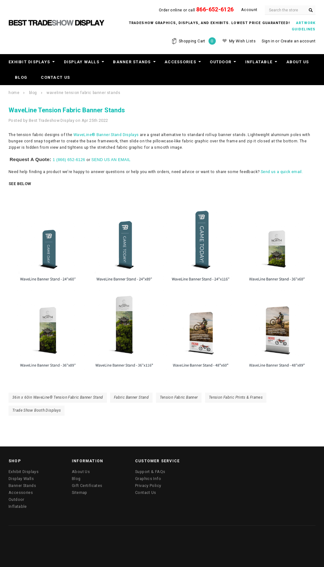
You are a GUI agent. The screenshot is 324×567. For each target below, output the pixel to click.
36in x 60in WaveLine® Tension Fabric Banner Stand (57, 397)
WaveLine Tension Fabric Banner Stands (83, 92)
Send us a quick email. (282, 171)
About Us (297, 61)
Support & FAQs (150, 471)
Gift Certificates (87, 485)
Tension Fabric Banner (179, 397)
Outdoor (220, 61)
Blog (21, 77)
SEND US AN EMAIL (111, 160)
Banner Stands (132, 61)
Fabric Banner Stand (131, 397)
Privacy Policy (148, 485)
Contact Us (55, 77)
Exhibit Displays (29, 61)
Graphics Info (148, 478)
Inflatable (259, 61)
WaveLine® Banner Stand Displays (106, 134)
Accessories (180, 61)
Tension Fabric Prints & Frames (236, 397)
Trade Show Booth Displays (36, 410)
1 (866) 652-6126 (69, 160)
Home (14, 92)
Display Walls (81, 61)
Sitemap (79, 492)
